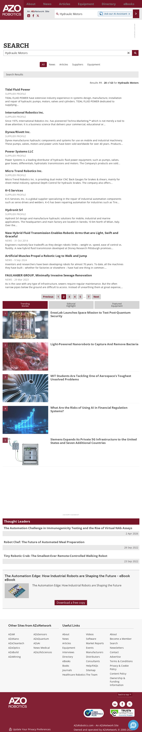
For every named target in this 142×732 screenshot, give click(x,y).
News (52, 64)
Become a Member (121, 638)
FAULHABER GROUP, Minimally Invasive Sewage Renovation (48, 275)
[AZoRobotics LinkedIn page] (28, 16)
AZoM (11, 634)
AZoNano (13, 638)
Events (90, 647)
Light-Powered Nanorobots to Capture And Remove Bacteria (94, 344)
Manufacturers (94, 652)
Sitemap (91, 670)
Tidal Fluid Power (17, 89)
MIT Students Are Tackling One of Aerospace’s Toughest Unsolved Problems (90, 377)
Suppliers (77, 64)
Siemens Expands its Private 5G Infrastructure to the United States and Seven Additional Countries (93, 441)
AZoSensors (40, 634)
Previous (48, 296)
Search (114, 643)
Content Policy (118, 673)
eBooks (66, 661)
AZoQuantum (41, 638)
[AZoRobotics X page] (37, 16)
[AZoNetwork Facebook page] (33, 16)
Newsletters (117, 647)
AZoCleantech (16, 643)
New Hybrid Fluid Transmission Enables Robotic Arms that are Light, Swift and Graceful (61, 234)
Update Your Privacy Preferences (30, 727)
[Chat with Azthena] (133, 725)
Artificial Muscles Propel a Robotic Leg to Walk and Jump (46, 256)
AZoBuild (13, 652)
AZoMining (14, 656)
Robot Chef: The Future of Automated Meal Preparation (44, 542)
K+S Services (14, 190)
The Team (91, 674)
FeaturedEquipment (117, 304)
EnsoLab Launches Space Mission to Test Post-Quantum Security (90, 314)
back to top (124, 694)
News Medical (42, 647)
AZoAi (37, 643)
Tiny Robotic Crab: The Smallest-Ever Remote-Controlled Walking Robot (55, 556)
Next (96, 296)
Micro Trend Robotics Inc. (23, 171)
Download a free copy (71, 603)
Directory (67, 656)
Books (65, 665)
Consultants (93, 661)
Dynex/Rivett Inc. (17, 132)
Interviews (68, 652)
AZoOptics (14, 647)
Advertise (115, 656)
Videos (90, 634)
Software (91, 638)
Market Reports (95, 643)
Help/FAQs (92, 665)
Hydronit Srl (14, 210)
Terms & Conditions (121, 661)
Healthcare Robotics (74, 674)
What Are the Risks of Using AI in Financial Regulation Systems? (88, 409)
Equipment (93, 64)
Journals (67, 670)
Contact (114, 652)
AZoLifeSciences (43, 652)
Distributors (93, 656)
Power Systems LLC (19, 151)
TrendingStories (25, 304)
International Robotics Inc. (24, 112)
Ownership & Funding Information (117, 681)
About (65, 634)
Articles (63, 64)
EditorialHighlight (71, 304)
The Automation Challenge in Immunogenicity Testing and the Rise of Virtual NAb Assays (68, 528)
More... (135, 4)
